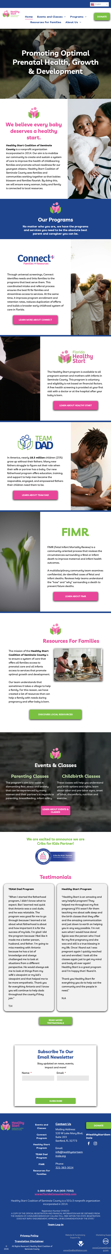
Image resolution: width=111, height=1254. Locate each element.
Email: (60, 1073)
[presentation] (44, 1089)
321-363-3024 (64, 1167)
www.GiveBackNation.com (75, 1250)
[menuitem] (29, 16)
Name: (26, 1073)
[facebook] (88, 1144)
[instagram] (95, 1144)
